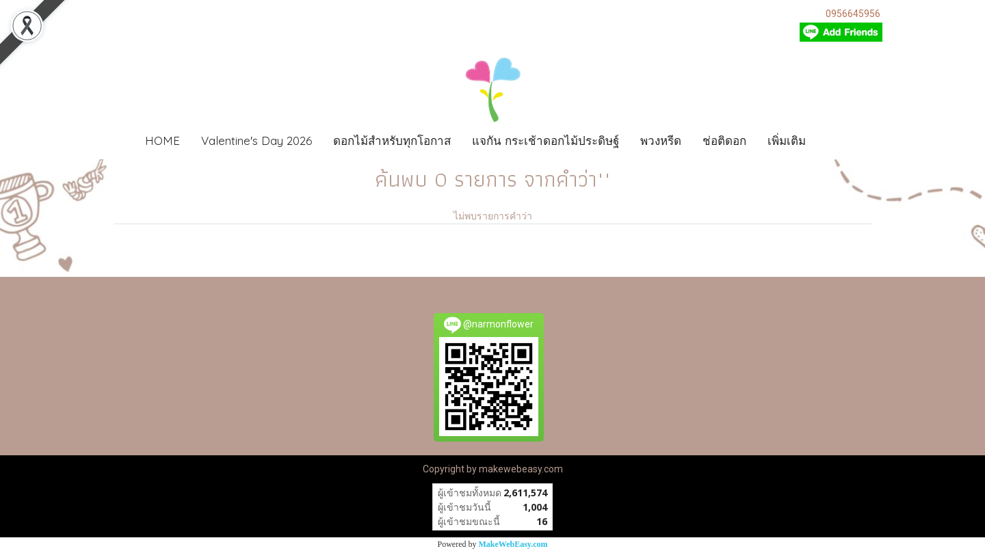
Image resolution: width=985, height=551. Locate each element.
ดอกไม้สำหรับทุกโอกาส (392, 140)
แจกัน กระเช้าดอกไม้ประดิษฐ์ (545, 140)
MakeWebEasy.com (513, 544)
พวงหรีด (660, 140)
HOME (162, 140)
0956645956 (853, 13)
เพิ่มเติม (786, 140)
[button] (836, 140)
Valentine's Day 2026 (256, 140)
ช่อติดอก (724, 140)
